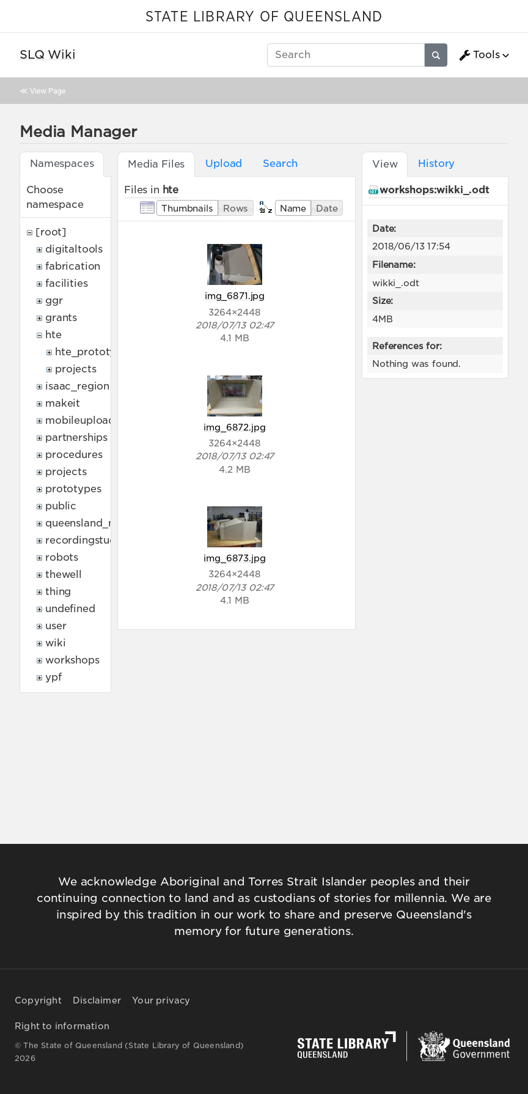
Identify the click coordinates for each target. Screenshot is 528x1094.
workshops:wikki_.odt (435, 190)
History (436, 163)
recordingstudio (85, 540)
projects (76, 369)
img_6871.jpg (235, 295)
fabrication (72, 266)
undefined (70, 609)
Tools (479, 55)
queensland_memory (97, 523)
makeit (62, 403)
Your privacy (161, 1000)
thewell (63, 574)
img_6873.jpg (234, 558)
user (55, 626)
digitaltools (74, 249)
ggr (54, 300)
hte (53, 335)
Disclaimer (97, 1000)
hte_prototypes (94, 352)
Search (280, 163)
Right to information (62, 1026)
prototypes (73, 489)
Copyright (38, 1000)
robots (61, 557)
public (60, 506)
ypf (53, 677)
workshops (72, 660)
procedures (73, 454)
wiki (55, 643)
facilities (66, 283)
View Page (47, 90)
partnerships (76, 437)
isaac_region (77, 386)
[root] (51, 232)
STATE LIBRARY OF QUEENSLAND (264, 17)
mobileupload (80, 420)
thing (58, 591)
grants (61, 317)
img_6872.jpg (234, 427)
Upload (223, 163)
